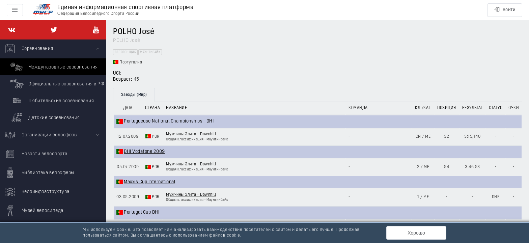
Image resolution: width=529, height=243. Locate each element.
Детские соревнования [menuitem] (44, 117)
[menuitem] (53, 82)
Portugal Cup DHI (141, 212)
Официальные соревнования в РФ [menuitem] (56, 83)
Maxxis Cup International (149, 182)
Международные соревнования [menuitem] (53, 66)
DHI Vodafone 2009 (144, 151)
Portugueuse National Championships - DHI (169, 121)
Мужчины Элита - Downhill (191, 134)
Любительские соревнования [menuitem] (51, 100)
